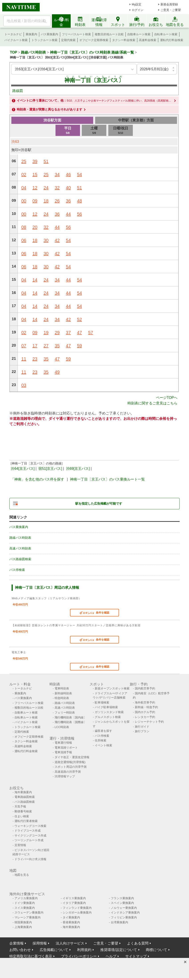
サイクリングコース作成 (30, 835)
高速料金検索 (147, 40)
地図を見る (21, 874)
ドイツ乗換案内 (24, 903)
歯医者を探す (103, 730)
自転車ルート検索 (165, 34)
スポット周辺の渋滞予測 (70, 766)
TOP (13, 52)
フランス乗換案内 (122, 898)
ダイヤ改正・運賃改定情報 (72, 757)
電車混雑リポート (66, 747)
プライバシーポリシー (79, 956)
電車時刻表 (62, 688)
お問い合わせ (20, 950)
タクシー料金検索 (123, 40)
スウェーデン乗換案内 (28, 912)
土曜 (94, 130)
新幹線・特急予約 (146, 707)
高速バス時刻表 (20, 548)
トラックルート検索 (44, 40)
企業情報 (16, 943)
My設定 (136, 4)
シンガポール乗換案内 (77, 912)
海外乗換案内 (23, 792)
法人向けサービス (70, 943)
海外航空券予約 (145, 702)
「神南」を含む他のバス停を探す (37, 479)
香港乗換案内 (71, 922)
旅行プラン (142, 731)
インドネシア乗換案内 (125, 912)
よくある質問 (137, 943)
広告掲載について (54, 950)
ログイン (137, 10)
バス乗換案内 (49, 34)
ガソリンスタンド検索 (109, 712)
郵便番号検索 (23, 811)
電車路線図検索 (24, 797)
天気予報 (20, 806)
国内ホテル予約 (145, 712)
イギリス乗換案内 (74, 898)
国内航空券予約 (145, 688)
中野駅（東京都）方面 (136, 120)
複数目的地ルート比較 (109, 34)
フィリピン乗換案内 (124, 917)
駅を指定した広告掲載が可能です (98, 503)
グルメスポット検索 (108, 717)
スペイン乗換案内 (122, 903)
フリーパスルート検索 (76, 34)
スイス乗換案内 (24, 907)
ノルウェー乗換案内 (124, 907)
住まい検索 (21, 816)
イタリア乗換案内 (74, 903)
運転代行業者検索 (26, 821)
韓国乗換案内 (23, 922)
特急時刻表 (62, 698)
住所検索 (100, 740)
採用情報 (40, 943)
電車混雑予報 (63, 752)
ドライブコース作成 (27, 830)
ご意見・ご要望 (170, 10)
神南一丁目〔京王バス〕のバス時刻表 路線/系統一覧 (92, 52)
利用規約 (84, 950)
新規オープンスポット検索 (112, 688)
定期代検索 (68, 40)
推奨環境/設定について (118, 950)
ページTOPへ (167, 398)
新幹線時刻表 (63, 693)
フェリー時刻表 (65, 712)
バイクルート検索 (16, 40)
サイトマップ (136, 956)
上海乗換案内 (23, 927)
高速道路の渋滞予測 (68, 771)
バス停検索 (17, 570)
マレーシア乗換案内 (27, 917)
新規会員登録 (169, 4)
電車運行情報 (63, 742)
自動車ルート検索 (138, 34)
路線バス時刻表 (33, 52)
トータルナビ (13, 34)
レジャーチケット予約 (149, 721)
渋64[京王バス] (23, 468)
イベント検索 (103, 745)
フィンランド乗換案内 (77, 907)
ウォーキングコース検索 (30, 826)
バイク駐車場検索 (106, 707)
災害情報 (20, 845)
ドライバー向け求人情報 (30, 859)
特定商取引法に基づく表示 (30, 956)
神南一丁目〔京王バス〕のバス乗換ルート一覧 (107, 479)
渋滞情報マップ (65, 776)
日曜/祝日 (120, 130)
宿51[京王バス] (50, 468)
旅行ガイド (142, 726)
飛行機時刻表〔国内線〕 (70, 717)
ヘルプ (111, 956)
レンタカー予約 (145, 717)
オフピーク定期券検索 (93, 40)
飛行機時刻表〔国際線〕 (70, 722)
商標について (156, 950)
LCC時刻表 (62, 727)
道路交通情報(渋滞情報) (70, 762)
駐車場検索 (102, 702)
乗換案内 (31, 34)
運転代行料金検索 (171, 40)
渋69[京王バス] (78, 468)
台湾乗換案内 (119, 922)
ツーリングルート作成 (28, 840)
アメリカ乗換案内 (26, 898)
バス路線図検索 (20, 559)
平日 (67, 130)
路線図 (17, 91)
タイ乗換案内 (71, 917)
